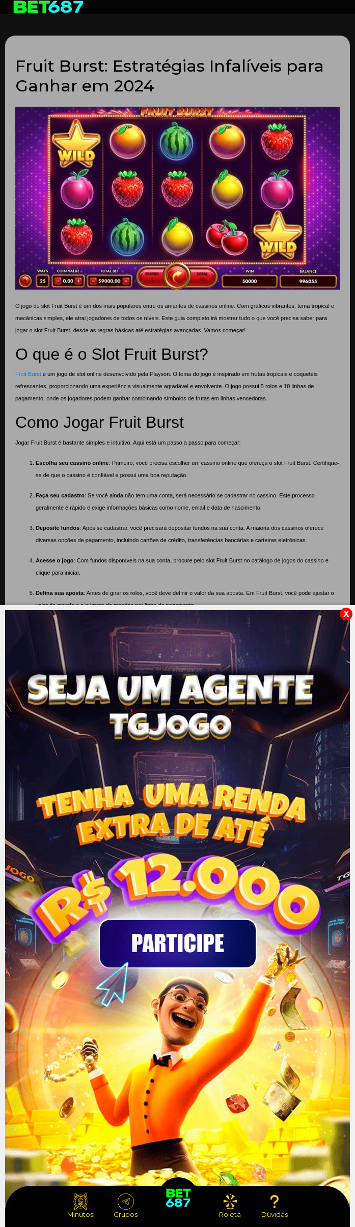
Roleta (230, 1205)
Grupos (126, 1205)
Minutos (80, 1205)
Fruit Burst (28, 374)
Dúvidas (274, 1205)
